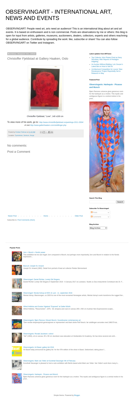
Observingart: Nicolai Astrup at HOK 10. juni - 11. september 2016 (47, 293)
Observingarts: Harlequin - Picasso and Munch (40, 374)
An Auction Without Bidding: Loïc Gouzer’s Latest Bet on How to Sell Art (107, 65)
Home (46, 216)
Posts (94, 212)
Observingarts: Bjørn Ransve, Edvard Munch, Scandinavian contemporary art (52, 320)
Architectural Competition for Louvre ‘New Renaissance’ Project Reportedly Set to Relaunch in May (106, 71)
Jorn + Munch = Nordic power (34, 252)
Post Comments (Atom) (26, 220)
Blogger (77, 395)
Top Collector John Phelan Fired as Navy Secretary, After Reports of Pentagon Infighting (106, 60)
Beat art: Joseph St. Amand (33, 266)
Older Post (79, 216)
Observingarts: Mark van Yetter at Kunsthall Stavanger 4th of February (49, 361)
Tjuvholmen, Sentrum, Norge (24, 135)
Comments (96, 217)
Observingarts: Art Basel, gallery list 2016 (38, 347)
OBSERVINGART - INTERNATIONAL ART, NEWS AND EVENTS (59, 15)
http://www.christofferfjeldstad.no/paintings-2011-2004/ (61, 122)
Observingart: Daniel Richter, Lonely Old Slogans (41, 279)
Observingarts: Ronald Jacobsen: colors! (38, 334)
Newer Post (12, 216)
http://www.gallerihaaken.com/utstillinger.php (48, 125)
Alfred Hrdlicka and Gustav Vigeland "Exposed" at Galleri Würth (46, 307)
